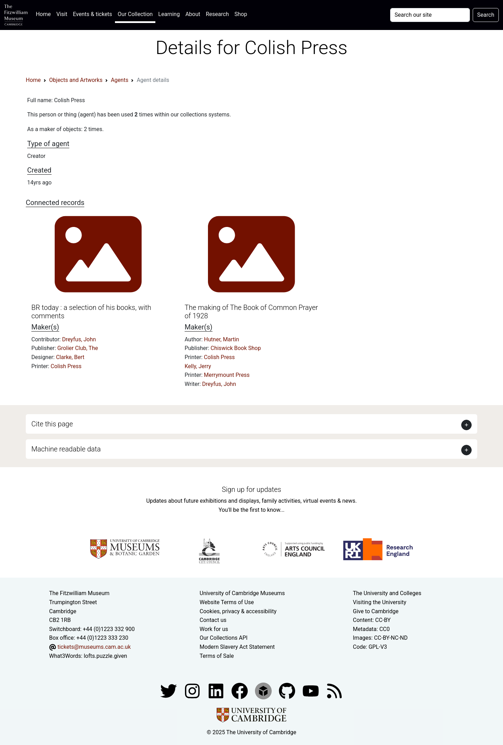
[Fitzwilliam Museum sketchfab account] (264, 690)
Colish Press (66, 366)
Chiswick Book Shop (236, 348)
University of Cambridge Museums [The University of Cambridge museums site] (242, 593)
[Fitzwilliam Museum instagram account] (193, 690)
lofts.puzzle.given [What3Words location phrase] (105, 656)
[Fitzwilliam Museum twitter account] (169, 690)
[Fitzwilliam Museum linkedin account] (240, 690)
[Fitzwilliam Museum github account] (288, 690)
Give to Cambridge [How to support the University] (375, 611)
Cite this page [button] (52, 424)
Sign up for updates (251, 489)
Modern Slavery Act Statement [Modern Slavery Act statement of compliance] (237, 647)
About (192, 14)
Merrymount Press (226, 375)
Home (45, 13)
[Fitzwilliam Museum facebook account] (217, 690)
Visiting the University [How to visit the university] (379, 602)
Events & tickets (92, 14)
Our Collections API (224, 637)
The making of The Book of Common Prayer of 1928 (251, 311)
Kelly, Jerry (198, 366)
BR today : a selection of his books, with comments (91, 311)
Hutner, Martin (221, 339)
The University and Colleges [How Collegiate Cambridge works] (387, 593)
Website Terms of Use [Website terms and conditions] (227, 602)
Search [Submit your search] (485, 15)
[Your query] (430, 15)
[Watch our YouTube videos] (311, 690)
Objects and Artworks (75, 80)
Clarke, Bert (70, 357)
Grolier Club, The (77, 348)
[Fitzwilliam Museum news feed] (334, 690)
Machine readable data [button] (66, 449)
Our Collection (135, 14)
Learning (169, 14)
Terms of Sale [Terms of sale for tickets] (217, 656)
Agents (119, 80)
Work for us (214, 629)
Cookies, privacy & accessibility (238, 611)
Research (217, 14)
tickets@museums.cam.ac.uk (94, 647)
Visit (61, 14)
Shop (240, 14)
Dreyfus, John (79, 339)
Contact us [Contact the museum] (213, 620)
